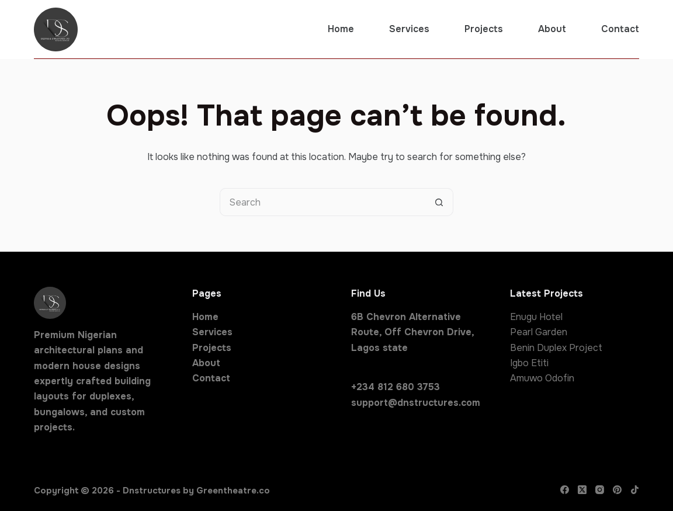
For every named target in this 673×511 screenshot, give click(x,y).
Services (409, 29)
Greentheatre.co (233, 490)
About (552, 29)
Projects (483, 29)
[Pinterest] (617, 489)
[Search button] (439, 202)
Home (341, 29)
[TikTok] (634, 489)
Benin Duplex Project (556, 348)
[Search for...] (322, 202)
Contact (620, 29)
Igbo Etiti (529, 363)
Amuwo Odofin (542, 378)
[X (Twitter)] (582, 489)
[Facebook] (564, 489)
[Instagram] (599, 489)
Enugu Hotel (536, 317)
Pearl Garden (538, 332)
